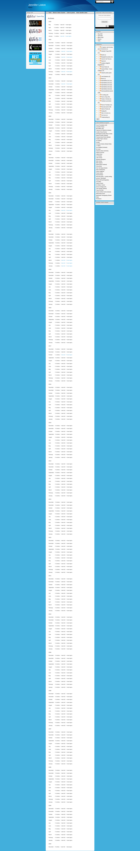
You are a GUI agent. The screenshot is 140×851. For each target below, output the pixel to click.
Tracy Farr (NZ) (99, 190)
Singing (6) (103, 111)
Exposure (103, 61)
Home (50, 12)
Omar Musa (99, 166)
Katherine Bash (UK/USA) (102, 150)
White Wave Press (100, 193)
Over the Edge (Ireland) (101, 168)
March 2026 (100, 37)
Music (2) (103, 78)
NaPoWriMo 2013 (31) (106, 82)
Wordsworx (99, 198)
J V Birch (98, 145)
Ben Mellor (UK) (100, 128)
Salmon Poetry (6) (105, 109)
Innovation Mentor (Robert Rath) (104, 144)
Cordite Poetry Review (101, 132)
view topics (68, 36)
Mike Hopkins (99, 162)
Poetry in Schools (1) (106, 99)
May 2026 (100, 34)
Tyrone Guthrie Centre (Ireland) (103, 192)
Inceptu (98, 142)
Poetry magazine (100, 171)
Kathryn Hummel (100, 152)
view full (62, 36)
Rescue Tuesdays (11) (106, 104)
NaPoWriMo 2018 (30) (106, 89)
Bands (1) (103, 54)
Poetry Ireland (99, 173)
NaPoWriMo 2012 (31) (106, 80)
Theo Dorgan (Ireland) (101, 188)
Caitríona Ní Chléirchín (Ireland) (103, 130)
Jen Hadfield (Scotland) (101, 147)
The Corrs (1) (104, 115)
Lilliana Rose (99, 154)
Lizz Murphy (99, 156)
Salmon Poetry (99, 183)
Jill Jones (98, 149)
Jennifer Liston (37, 4)
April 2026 (100, 35)
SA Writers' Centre (100, 185)
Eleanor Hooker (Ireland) (102, 135)
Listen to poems (71, 12)
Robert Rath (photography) (102, 180)
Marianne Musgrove (101, 159)
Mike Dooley (99, 161)
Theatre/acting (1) (105, 117)
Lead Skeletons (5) (105, 76)
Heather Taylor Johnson (102, 138)
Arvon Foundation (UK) (101, 125)
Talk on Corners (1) (105, 113)
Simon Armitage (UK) (101, 186)
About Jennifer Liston (81, 12)
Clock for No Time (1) (106, 59)
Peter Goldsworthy (100, 169)
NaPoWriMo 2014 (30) (106, 84)
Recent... (100, 39)
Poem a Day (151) (105, 97)
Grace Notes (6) (105, 67)
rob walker (98, 181)
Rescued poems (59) (106, 107)
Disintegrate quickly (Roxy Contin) (104, 133)
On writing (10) (104, 94)
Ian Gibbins (99, 140)
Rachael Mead (99, 174)
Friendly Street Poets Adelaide (103, 137)
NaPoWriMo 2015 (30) (106, 87)
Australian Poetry (100, 126)
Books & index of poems (59, 12)
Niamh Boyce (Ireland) (101, 164)
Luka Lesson (99, 157)
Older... (99, 40)
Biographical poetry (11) (107, 57)
